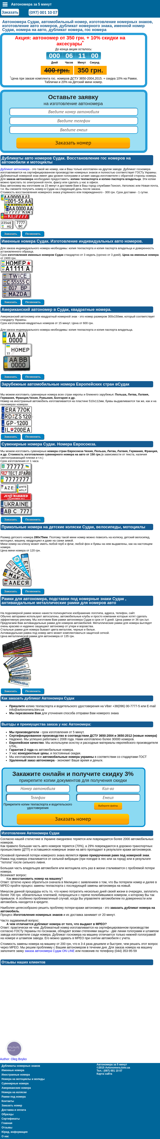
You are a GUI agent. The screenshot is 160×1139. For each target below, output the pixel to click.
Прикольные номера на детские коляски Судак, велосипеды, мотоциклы (73, 527)
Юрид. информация (15, 1131)
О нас (5, 1136)
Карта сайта (104, 1073)
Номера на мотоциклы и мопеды (23, 1079)
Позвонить (33, 234)
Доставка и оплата (14, 1109)
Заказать (10, 12)
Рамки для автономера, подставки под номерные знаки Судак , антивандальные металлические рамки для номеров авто (64, 601)
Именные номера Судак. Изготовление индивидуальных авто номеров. (72, 241)
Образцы (8, 1114)
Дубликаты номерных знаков (21, 1065)
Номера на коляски (14, 1092)
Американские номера (16, 1087)
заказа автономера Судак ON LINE (49, 951)
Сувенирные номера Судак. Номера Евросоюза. (49, 444)
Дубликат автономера (15, 169)
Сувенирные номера (15, 1083)
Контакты (8, 1101)
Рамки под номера (14, 1096)
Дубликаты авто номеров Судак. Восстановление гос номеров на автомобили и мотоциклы (66, 160)
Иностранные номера (16, 1074)
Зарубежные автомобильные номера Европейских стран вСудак (65, 384)
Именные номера (13, 1070)
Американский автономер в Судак (35, 309)
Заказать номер (12, 1105)
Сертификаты (11, 1118)
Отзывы (7, 1127)
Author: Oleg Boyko (13, 1059)
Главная (7, 1123)
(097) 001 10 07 (43, 12)
